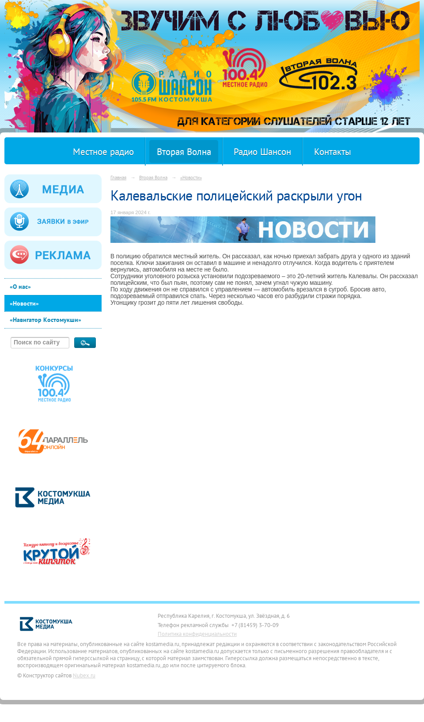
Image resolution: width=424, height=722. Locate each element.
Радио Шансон (262, 152)
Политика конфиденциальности (197, 633)
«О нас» (20, 287)
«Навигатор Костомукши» (45, 320)
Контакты (332, 152)
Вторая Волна (184, 152)
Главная (118, 177)
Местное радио (103, 152)
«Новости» (24, 303)
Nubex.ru (84, 675)
